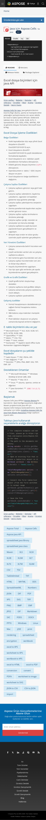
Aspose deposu (30, 400)
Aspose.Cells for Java (12, 110)
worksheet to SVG (15, 682)
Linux (35, 623)
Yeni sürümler (22, 769)
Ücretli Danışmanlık (22, 794)
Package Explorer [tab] (31, 72)
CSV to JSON (29, 688)
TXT (27, 576)
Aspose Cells (31, 528)
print (30, 629)
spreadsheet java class (17, 546)
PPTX (9, 623)
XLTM (20, 564)
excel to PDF (32, 664)
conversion (12, 670)
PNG (9, 605)
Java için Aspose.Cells (25, 30)
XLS (21, 552)
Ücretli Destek (22, 791)
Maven (7, 38)
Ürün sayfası (9, 100)
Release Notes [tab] (12, 72)
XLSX (31, 552)
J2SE (19, 629)
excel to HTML (13, 664)
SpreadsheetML (14, 587)
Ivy (22, 38)
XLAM (31, 564)
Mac (9, 629)
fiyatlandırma (22, 772)
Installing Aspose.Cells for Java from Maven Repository (23, 411)
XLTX (9, 564)
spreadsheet (28, 635)
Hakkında (22, 801)
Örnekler (16, 102)
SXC (8, 617)
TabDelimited (13, 576)
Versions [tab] (23, 67)
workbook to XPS (14, 658)
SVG (19, 599)
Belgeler (19, 100)
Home (6, 11)
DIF (19, 593)
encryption (12, 641)
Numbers (32, 587)
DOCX (31, 617)
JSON (9, 593)
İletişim (33, 816)
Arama (30, 102)
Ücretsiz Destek (22, 783)
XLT (31, 558)
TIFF (29, 599)
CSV (8, 570)
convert (27, 670)
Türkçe (31, 4)
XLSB (9, 558)
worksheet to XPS (15, 653)
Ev (22, 761)
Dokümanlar (22, 776)
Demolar (28, 100)
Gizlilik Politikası (15, 816)
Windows (22, 623)
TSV (18, 570)
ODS (34, 581)
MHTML (22, 581)
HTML (9, 581)
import (10, 694)
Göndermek (23, 733)
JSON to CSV (12, 688)
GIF (19, 611)
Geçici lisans (16, 105)
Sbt (27, 38)
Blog (24, 102)
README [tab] (10, 67)
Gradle (15, 38)
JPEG (9, 611)
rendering (11, 635)
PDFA (9, 676)
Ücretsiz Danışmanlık (22, 787)
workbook (28, 641)
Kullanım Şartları (26, 816)
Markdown (32, 611)
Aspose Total (13, 528)
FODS (19, 617)
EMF (30, 605)
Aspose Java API (14, 534)
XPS (8, 599)
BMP (20, 605)
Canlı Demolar (22, 780)
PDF (29, 593)
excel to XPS (12, 647)
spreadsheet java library (18, 540)
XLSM (20, 558)
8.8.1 (18, 32)
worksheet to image (27, 676)
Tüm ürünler (22, 765)
